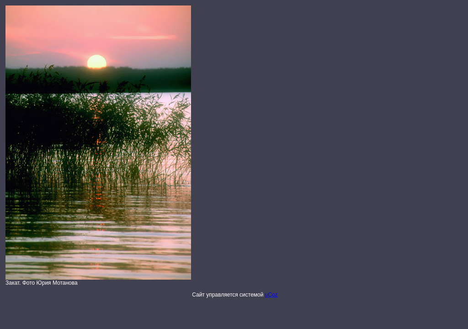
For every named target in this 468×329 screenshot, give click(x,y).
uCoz (271, 295)
